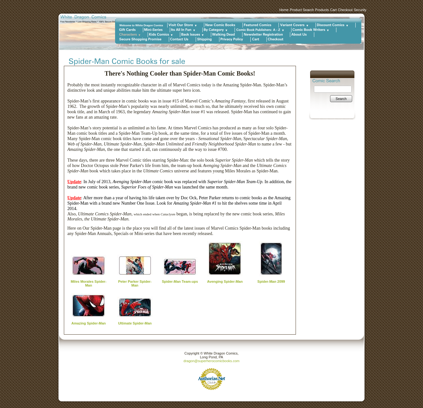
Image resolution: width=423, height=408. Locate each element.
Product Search (302, 10)
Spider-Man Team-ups (180, 281)
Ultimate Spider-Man (134, 323)
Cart (333, 10)
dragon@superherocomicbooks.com (212, 361)
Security (360, 10)
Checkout (345, 10)
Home (283, 10)
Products (322, 10)
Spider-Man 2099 (271, 281)
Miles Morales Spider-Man (89, 283)
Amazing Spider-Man (88, 323)
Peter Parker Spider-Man (135, 283)
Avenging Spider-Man (225, 281)
